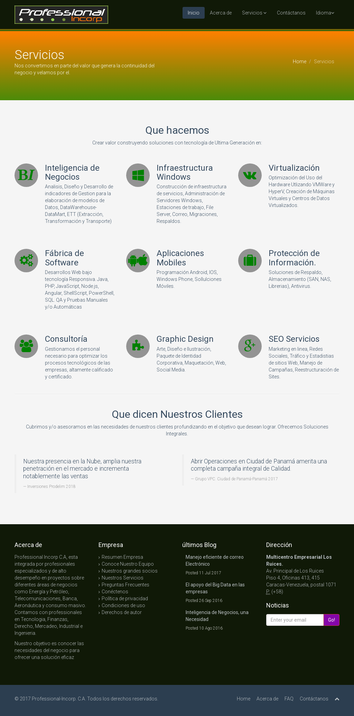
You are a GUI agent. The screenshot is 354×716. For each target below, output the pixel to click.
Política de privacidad (125, 598)
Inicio (193, 13)
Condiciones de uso (123, 605)
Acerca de (221, 13)
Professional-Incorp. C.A (58, 698)
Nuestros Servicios (122, 578)
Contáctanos (291, 13)
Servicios (254, 13)
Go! (331, 620)
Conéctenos (115, 591)
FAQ (289, 698)
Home (299, 61)
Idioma (325, 13)
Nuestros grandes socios (130, 571)
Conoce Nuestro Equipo (128, 564)
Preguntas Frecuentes (125, 584)
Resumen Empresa (122, 557)
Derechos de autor (122, 612)
